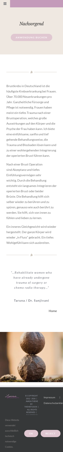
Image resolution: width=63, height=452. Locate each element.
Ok (31, 433)
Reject (51, 433)
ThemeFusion (30, 407)
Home (53, 311)
